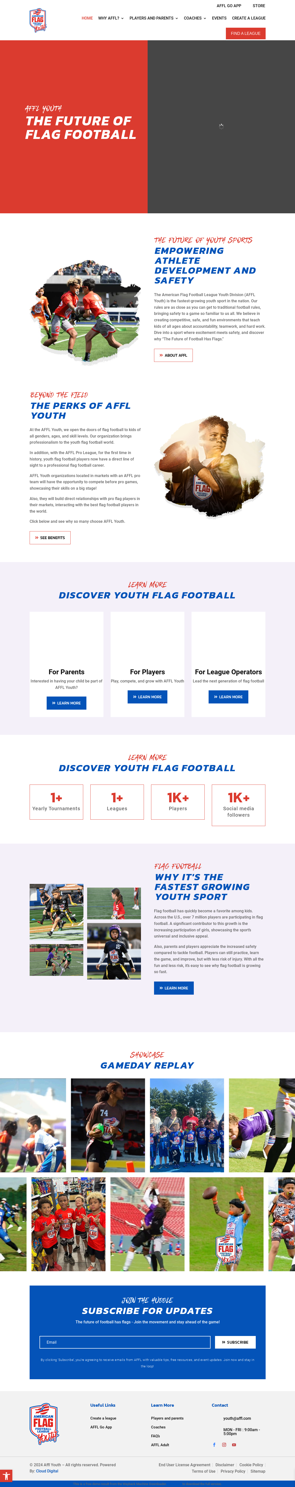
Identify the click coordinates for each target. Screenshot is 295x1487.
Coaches (158, 1427)
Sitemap (258, 1471)
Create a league (103, 1418)
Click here (175, 1484)
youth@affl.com (237, 1418)
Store (259, 5)
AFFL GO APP (229, 5)
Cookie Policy (251, 1465)
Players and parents (167, 1418)
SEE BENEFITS (52, 538)
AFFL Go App (101, 1427)
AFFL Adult (160, 1445)
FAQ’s (155, 1436)
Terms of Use (204, 1471)
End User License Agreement (184, 1465)
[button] (6, 1476)
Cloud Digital (47, 1471)
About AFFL (176, 355)
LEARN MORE (69, 703)
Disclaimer (225, 1465)
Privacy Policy (233, 1471)
